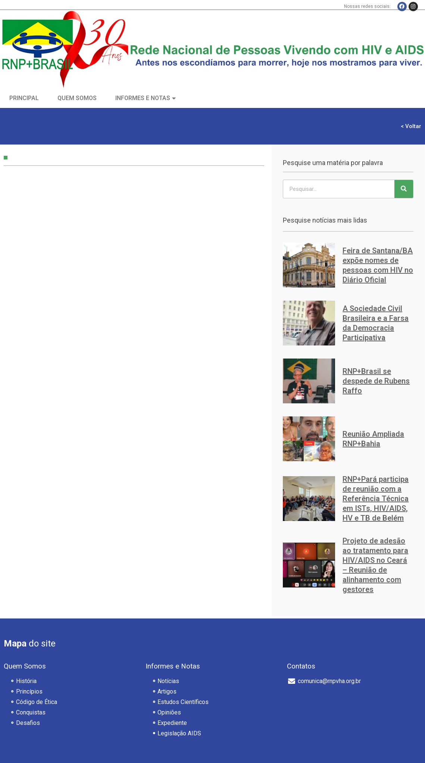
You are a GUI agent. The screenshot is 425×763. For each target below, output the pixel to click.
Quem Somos (77, 98)
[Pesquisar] (403, 189)
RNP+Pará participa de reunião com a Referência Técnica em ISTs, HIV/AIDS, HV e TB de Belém (376, 498)
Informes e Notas (142, 98)
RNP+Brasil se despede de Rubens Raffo (376, 381)
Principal (24, 98)
